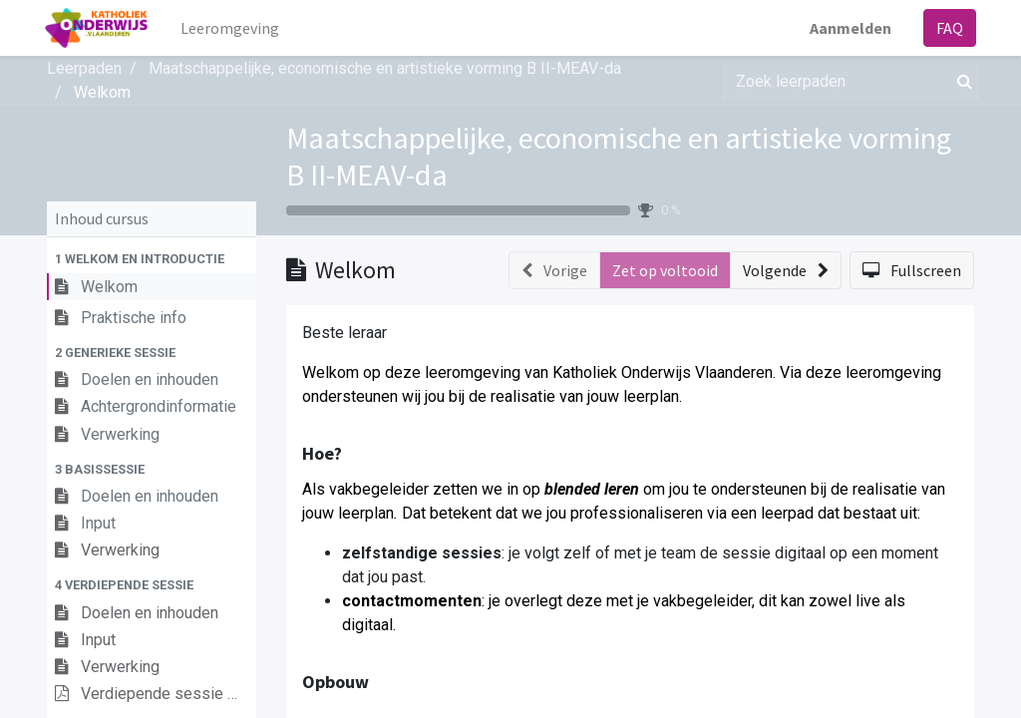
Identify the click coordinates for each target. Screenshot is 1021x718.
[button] (151, 258)
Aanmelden (848, 28)
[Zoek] (960, 81)
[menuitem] (232, 28)
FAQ (947, 28)
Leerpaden (84, 68)
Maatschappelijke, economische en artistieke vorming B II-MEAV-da (618, 156)
